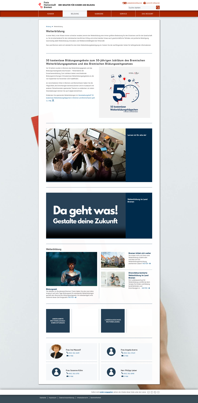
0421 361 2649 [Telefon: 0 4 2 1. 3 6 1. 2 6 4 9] (72, 353)
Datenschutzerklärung (66, 398)
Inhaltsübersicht (82, 398)
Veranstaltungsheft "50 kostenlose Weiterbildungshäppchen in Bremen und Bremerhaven (70, 98)
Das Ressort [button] (147, 14)
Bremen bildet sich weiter (140, 253)
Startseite (43, 398)
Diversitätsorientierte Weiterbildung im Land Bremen (138, 275)
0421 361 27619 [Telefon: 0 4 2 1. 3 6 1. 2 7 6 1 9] (128, 353)
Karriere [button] (99, 14)
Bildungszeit (51, 289)
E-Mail (69, 355)
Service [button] (123, 14)
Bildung (49, 26)
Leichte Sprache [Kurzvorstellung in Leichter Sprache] (153, 3)
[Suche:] (144, 7)
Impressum (52, 398)
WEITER (71, 297)
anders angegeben (106, 392)
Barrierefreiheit (96, 398)
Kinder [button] (50, 14)
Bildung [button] (75, 14)
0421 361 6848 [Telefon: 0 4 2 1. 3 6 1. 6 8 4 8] (127, 373)
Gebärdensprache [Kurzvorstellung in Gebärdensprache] (134, 3)
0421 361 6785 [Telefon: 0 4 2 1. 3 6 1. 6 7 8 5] (72, 373)
